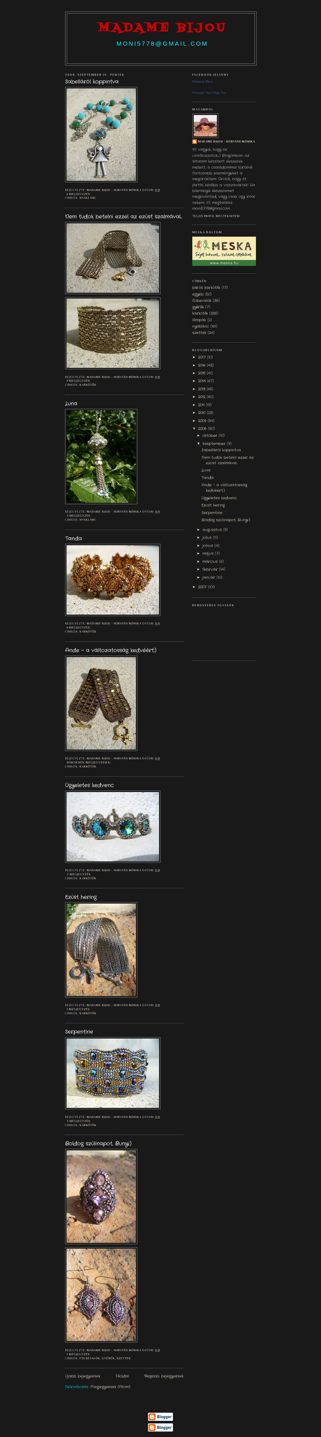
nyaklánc (88, 197)
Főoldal (122, 1376)
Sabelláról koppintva (92, 82)
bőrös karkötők (206, 287)
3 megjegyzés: (79, 515)
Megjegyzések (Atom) (110, 1387)
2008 (203, 428)
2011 (202, 405)
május (208, 553)
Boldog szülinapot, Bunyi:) (98, 1144)
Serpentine (79, 1032)
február (210, 569)
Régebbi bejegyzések (164, 1376)
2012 (202, 397)
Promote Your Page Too (209, 92)
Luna (71, 403)
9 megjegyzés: (79, 380)
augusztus (212, 530)
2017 (202, 357)
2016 (202, 365)
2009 (203, 421)
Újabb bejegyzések (82, 1376)
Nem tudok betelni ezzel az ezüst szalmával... (123, 217)
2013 (202, 389)
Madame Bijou (202, 81)
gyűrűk (108, 1358)
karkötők (88, 384)
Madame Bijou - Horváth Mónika (226, 141)
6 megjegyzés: (79, 194)
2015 (202, 373)
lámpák (199, 320)
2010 (202, 413)
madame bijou (162, 28)
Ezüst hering (81, 897)
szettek (124, 1358)
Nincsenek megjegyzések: (89, 762)
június (208, 545)
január (209, 577)
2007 (203, 587)
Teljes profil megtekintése (216, 216)
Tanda (73, 538)
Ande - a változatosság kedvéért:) (110, 650)
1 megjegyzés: (79, 1009)
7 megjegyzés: (79, 874)
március (210, 561)
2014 (202, 381)
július (207, 537)
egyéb (198, 294)
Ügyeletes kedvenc (89, 785)
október (210, 435)
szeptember (214, 443)
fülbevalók (90, 1358)
